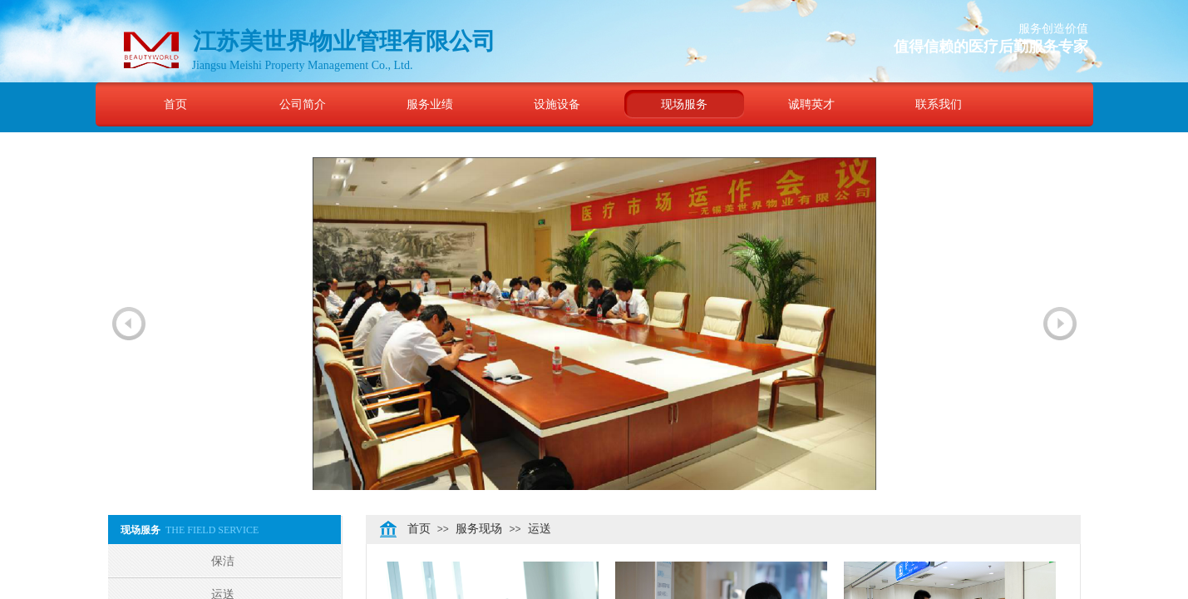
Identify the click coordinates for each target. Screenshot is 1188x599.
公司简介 (302, 104)
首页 (175, 104)
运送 (539, 528)
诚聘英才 (811, 104)
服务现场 (479, 528)
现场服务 (684, 104)
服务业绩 (430, 104)
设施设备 (557, 104)
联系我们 (938, 104)
